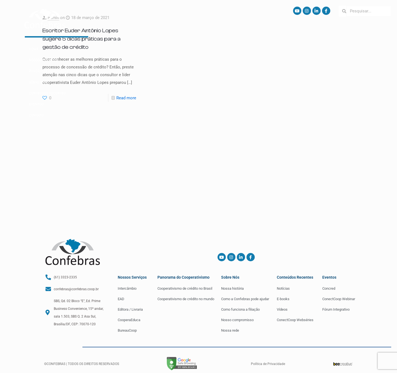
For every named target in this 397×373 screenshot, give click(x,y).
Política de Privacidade (268, 364)
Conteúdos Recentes (47, 93)
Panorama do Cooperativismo (55, 71)
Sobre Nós (38, 82)
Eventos (36, 104)
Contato (36, 115)
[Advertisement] (198, 162)
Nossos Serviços (43, 60)
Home (34, 49)
